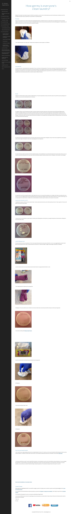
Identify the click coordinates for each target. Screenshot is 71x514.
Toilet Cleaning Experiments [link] (6, 66)
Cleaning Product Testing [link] (5, 18)
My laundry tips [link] (5, 41)
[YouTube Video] (25, 473)
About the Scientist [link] (5, 11)
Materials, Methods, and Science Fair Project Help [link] (6, 50)
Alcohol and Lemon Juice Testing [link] (5, 14)
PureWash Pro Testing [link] (6, 43)
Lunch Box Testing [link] (4, 47)
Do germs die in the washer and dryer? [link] (6, 34)
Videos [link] (3, 68)
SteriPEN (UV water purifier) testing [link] (6, 62)
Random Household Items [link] (6, 55)
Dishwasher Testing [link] (5, 20)
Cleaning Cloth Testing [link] (5, 16)
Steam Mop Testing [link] (5, 60)
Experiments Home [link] (5, 9)
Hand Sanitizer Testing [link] (5, 25)
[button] (70, 1)
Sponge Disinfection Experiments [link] (5, 58)
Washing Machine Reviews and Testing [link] (6, 45)
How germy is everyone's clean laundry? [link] (6, 37)
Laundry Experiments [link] (5, 31)
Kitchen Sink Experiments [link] (6, 29)
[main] (41, 7)
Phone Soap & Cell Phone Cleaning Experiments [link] (6, 53)
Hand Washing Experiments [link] (6, 27)
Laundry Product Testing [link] (6, 39)
